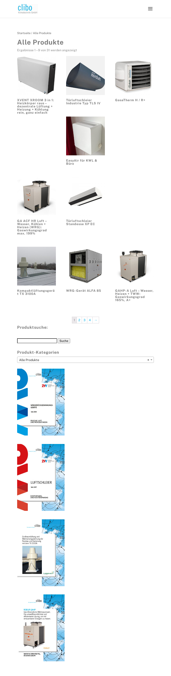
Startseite (24, 33)
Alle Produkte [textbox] (84, 360)
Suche (63, 341)
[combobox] (85, 360)
